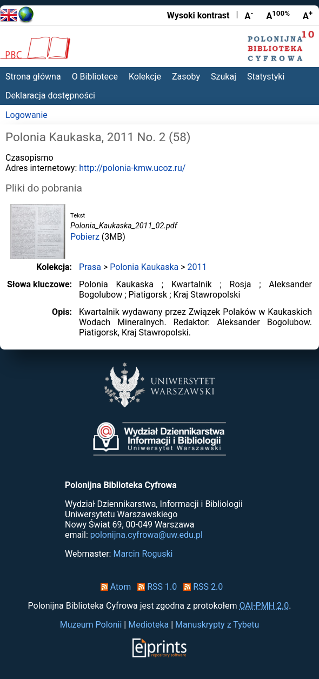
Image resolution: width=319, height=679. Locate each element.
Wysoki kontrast (198, 15)
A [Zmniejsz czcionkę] (248, 15)
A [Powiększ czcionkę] (308, 15)
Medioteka (148, 624)
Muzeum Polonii (91, 624)
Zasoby (186, 76)
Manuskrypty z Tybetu (217, 624)
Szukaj (223, 76)
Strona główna (33, 76)
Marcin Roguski (142, 554)
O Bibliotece (95, 76)
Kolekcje (145, 76)
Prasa (90, 267)
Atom (113, 587)
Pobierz (84, 237)
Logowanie (26, 115)
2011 (197, 267)
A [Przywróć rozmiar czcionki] (278, 15)
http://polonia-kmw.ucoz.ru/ (132, 168)
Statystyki (265, 76)
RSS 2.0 (201, 587)
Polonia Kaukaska (144, 267)
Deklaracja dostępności (50, 95)
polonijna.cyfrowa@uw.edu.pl (146, 535)
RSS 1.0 (155, 587)
